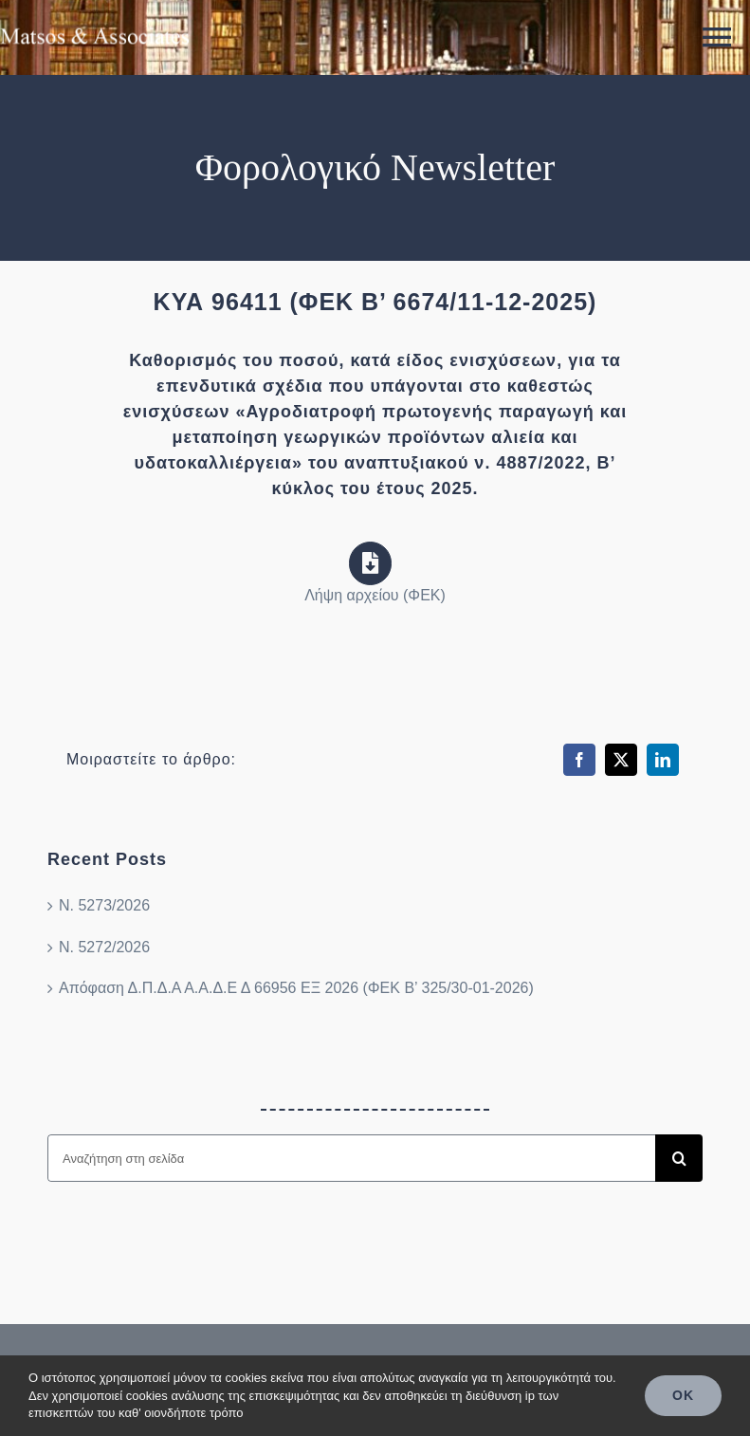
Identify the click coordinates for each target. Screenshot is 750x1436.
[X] (621, 760)
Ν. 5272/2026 (104, 947)
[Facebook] (579, 760)
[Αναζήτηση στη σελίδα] (351, 1158)
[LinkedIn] (663, 760)
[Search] (679, 1158)
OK (683, 1395)
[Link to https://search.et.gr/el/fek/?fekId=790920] (371, 563)
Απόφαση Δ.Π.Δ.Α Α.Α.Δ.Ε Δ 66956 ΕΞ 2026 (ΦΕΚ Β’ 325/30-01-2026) (296, 988)
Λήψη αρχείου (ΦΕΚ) (375, 595)
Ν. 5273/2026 (104, 905)
